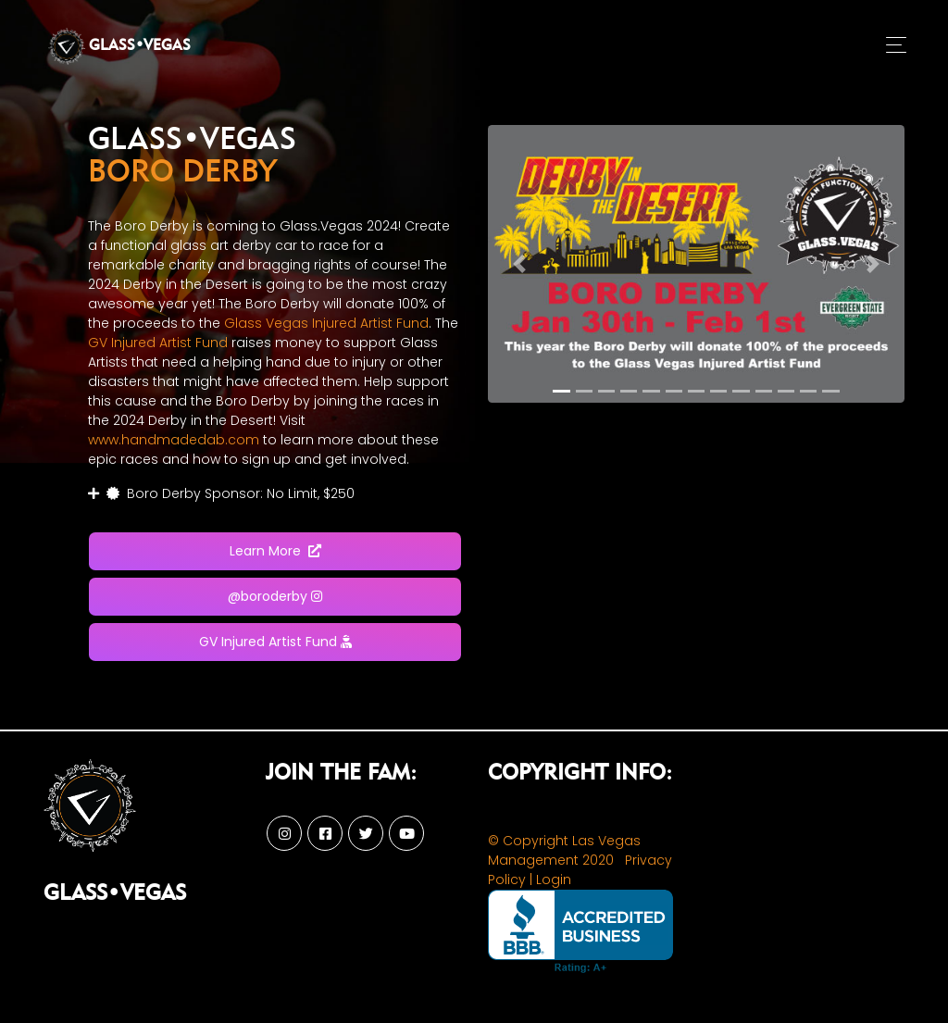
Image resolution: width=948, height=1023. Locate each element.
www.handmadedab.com (173, 439)
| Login (550, 879)
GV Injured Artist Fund (158, 342)
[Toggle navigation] (896, 46)
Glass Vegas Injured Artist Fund (326, 323)
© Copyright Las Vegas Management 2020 (564, 850)
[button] (519, 264)
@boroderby (275, 596)
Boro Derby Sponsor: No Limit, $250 (221, 493)
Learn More (275, 551)
